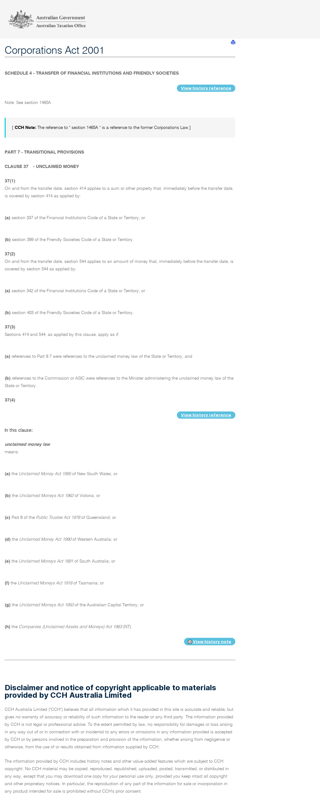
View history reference (206, 88)
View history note (209, 641)
